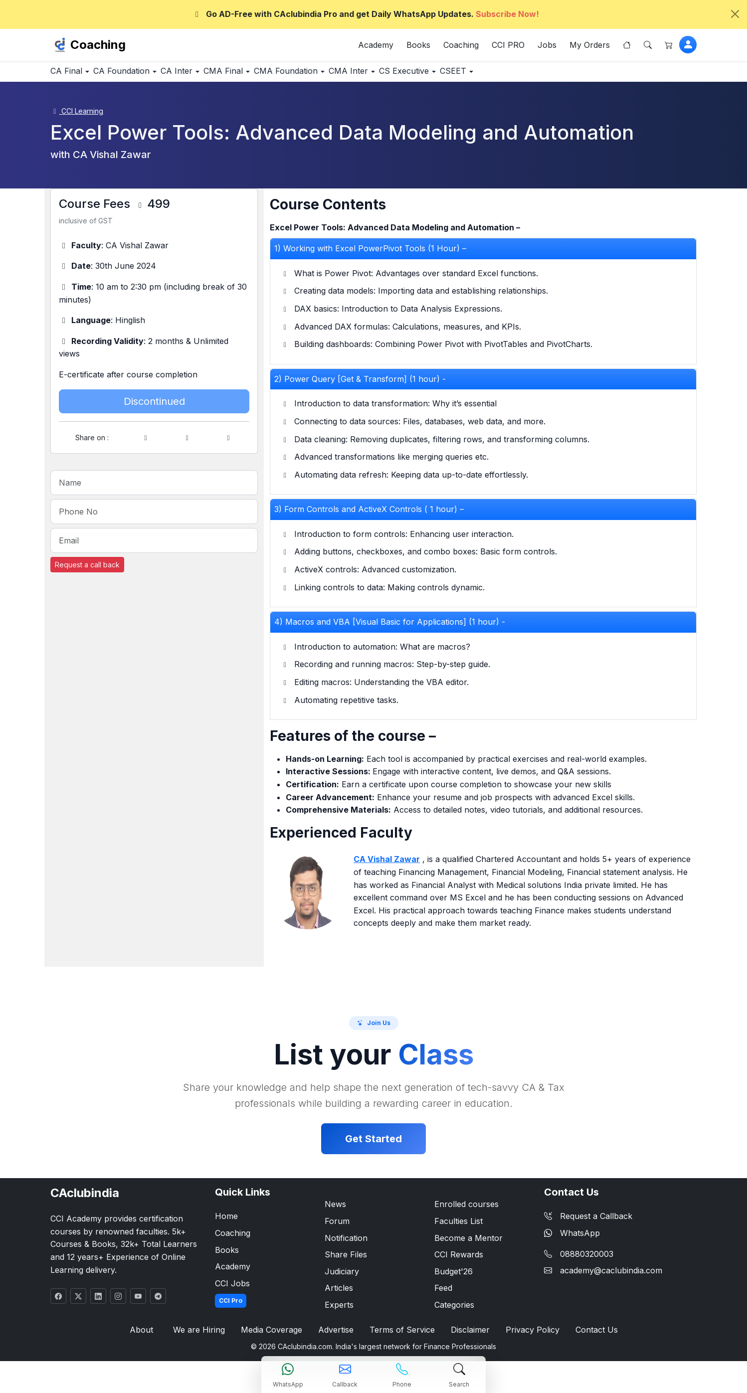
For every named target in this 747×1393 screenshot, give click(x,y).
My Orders (589, 47)
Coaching (98, 46)
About (147, 1335)
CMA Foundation (344, 75)
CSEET (552, 75)
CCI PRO (508, 47)
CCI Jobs (232, 1288)
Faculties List (458, 1226)
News (335, 1210)
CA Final (73, 75)
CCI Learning (76, 116)
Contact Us (590, 1335)
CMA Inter (419, 75)
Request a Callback (588, 1221)
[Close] (735, 14)
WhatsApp (572, 1238)
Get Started (373, 1144)
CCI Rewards (458, 1260)
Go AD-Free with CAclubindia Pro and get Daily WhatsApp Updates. (365, 14)
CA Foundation (141, 75)
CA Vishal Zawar (387, 865)
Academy (375, 47)
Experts (339, 1310)
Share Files (346, 1260)
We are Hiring (202, 1335)
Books (418, 47)
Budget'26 (453, 1276)
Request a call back (87, 570)
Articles (339, 1293)
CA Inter (209, 75)
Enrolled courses (466, 1210)
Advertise (337, 1335)
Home (226, 1221)
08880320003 (586, 1259)
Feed (443, 1293)
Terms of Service (402, 1335)
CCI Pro (230, 1306)
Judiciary (342, 1276)
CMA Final (269, 75)
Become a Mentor (468, 1243)
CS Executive (488, 75)
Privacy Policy (529, 1335)
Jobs (547, 47)
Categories (454, 1310)
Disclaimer (468, 1335)
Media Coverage (273, 1335)
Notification (346, 1243)
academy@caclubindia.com (611, 1276)
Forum (337, 1226)
